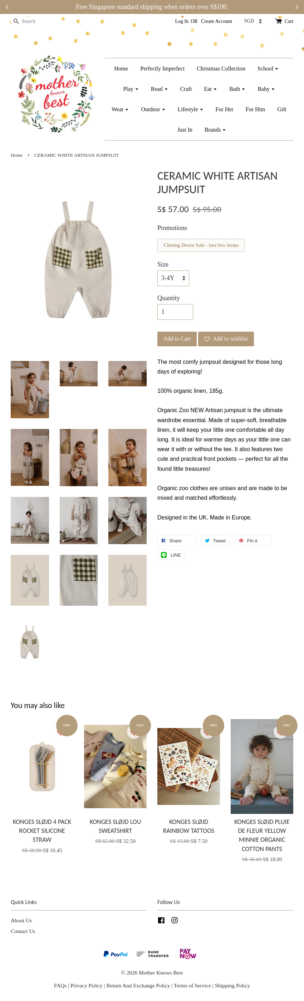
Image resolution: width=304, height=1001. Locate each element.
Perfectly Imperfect (162, 68)
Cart (289, 21)
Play (130, 89)
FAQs (60, 985)
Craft (186, 89)
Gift (281, 109)
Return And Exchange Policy (138, 985)
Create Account (216, 21)
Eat (210, 89)
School (268, 68)
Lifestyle (191, 109)
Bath (237, 89)
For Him (255, 109)
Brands (215, 130)
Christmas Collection (221, 68)
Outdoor (153, 109)
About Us (21, 920)
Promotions (172, 227)
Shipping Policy (232, 985)
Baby (266, 89)
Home (121, 68)
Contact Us (23, 931)
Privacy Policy (86, 985)
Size (162, 264)
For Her (225, 109)
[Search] (32, 21)
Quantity (168, 298)
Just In (184, 130)
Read (159, 89)
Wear (120, 109)
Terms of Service (193, 985)
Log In (182, 21)
